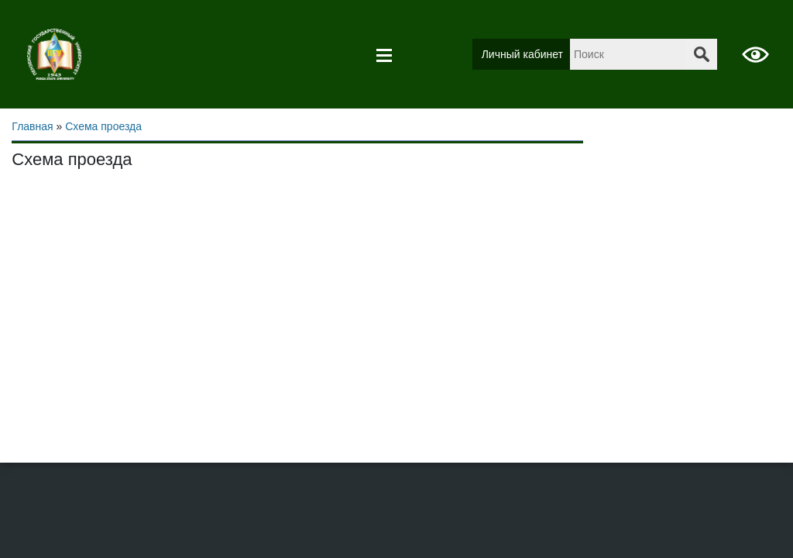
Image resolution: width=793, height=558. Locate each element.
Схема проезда (103, 126)
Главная (32, 126)
